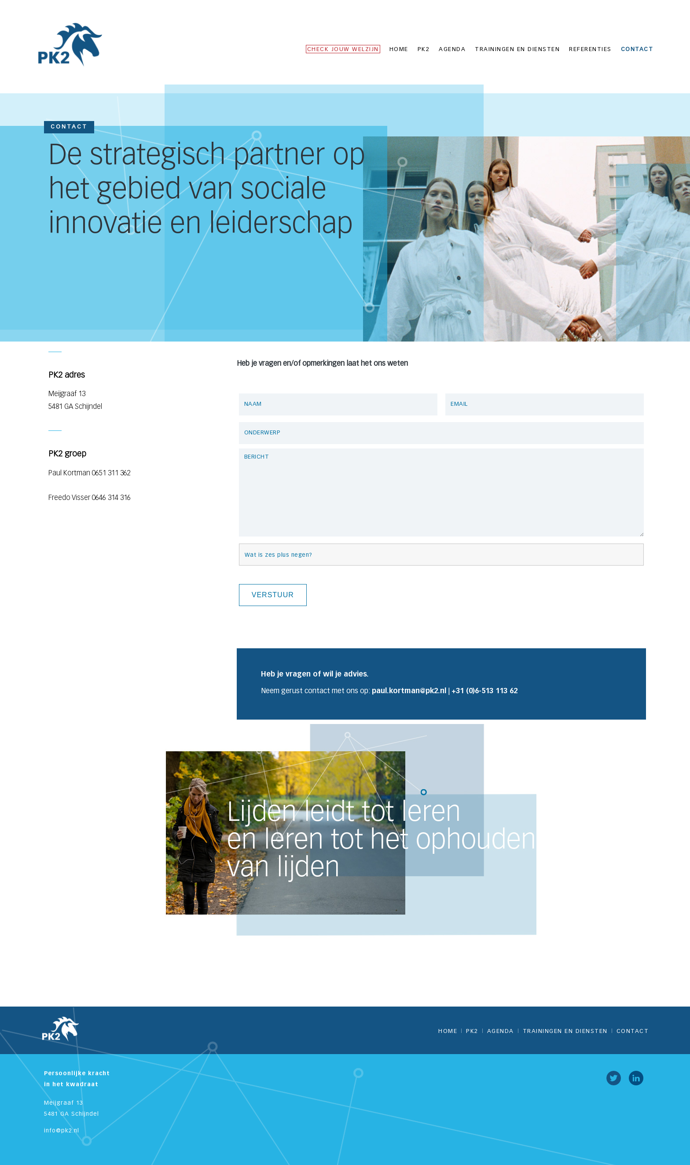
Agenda (452, 49)
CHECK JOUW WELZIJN (343, 49)
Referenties (590, 49)
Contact (637, 49)
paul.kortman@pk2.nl (409, 691)
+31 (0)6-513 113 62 (484, 691)
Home (398, 49)
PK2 (424, 49)
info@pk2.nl (61, 1131)
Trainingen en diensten (517, 49)
